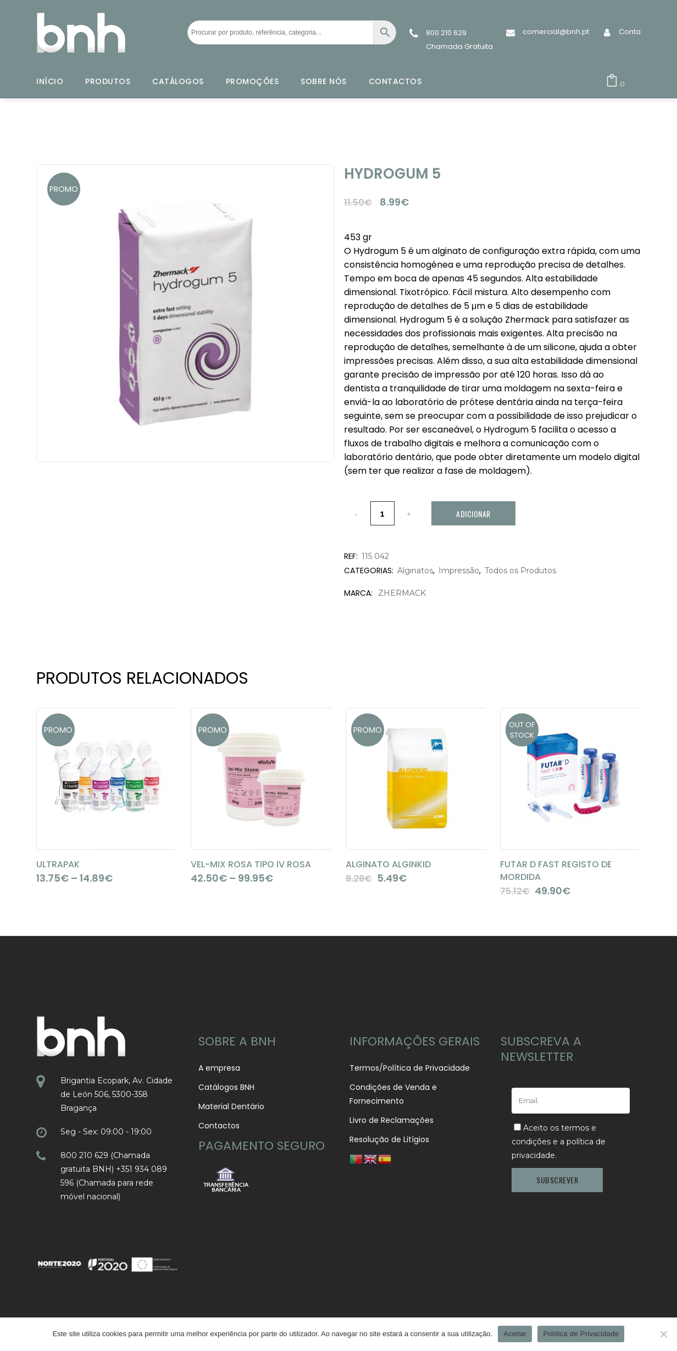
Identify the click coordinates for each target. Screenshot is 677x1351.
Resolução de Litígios (389, 1139)
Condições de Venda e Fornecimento (393, 1094)
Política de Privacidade (581, 1334)
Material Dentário (231, 1106)
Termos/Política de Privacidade (409, 1067)
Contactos (219, 1125)
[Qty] (382, 513)
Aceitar (514, 1334)
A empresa (219, 1067)
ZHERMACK (402, 593)
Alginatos (415, 570)
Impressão (459, 570)
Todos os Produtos (520, 570)
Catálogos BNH (226, 1087)
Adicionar (473, 513)
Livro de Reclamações (391, 1120)
